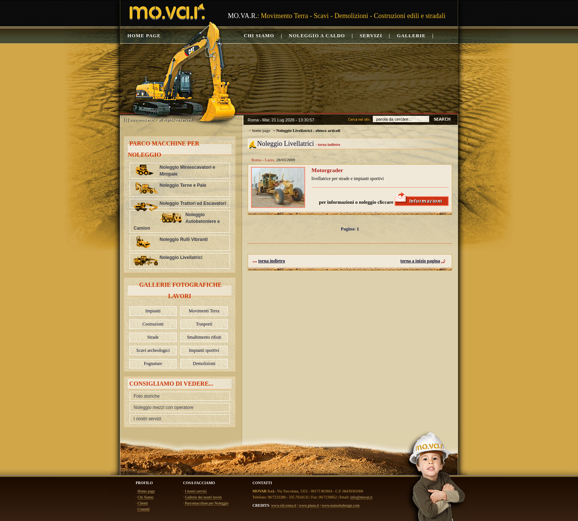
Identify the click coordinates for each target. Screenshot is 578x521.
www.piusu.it (309, 505)
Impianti (153, 311)
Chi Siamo (146, 497)
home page (261, 130)
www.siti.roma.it (284, 505)
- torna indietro (328, 144)
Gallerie (411, 35)
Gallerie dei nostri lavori (203, 497)
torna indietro (269, 261)
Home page (144, 35)
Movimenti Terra (204, 311)
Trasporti (204, 324)
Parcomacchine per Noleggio (206, 503)
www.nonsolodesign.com (341, 505)
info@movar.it (361, 497)
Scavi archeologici (153, 350)
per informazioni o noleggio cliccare (384, 202)
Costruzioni (152, 324)
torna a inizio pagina (423, 261)
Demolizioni (204, 363)
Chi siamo (259, 35)
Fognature (153, 363)
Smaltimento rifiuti (204, 337)
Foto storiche (147, 396)
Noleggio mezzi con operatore (164, 407)
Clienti (143, 503)
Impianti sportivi (204, 350)
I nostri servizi (147, 418)
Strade (153, 337)
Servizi (371, 35)
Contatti (144, 509)
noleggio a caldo (317, 35)
